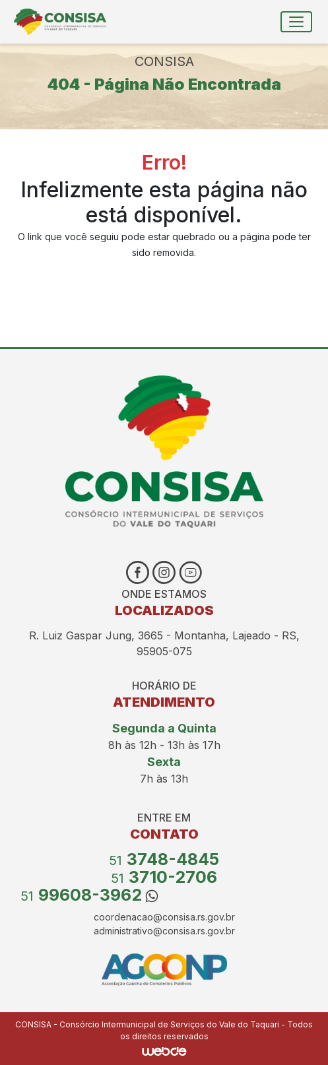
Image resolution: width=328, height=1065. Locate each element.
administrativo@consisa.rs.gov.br (164, 930)
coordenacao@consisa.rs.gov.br (164, 916)
